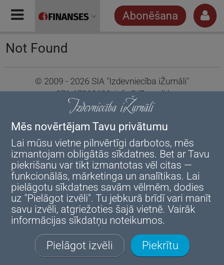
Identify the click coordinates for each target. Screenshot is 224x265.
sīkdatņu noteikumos (116, 220)
